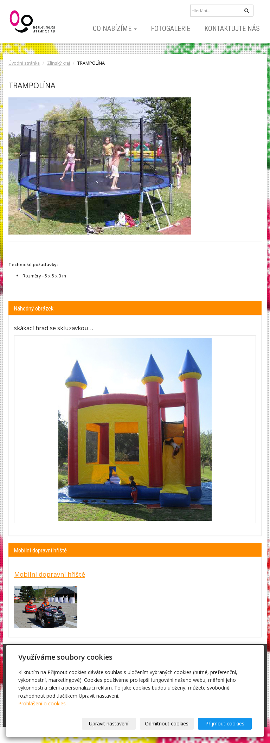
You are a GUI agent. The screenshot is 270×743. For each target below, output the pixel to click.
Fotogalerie (170, 28)
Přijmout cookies (224, 723)
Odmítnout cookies (166, 723)
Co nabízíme (115, 28)
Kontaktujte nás (232, 28)
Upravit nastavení (108, 723)
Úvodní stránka (24, 63)
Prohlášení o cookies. (42, 703)
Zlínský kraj (58, 63)
